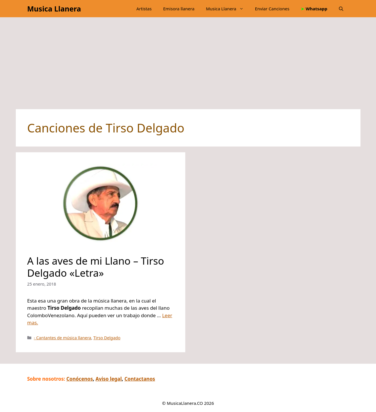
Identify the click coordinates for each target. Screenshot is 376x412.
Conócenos (79, 379)
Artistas (144, 8)
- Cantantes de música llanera (62, 337)
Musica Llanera (54, 9)
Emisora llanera (178, 8)
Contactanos (139, 379)
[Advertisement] (185, 66)
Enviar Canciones (272, 8)
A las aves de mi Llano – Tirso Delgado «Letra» (95, 267)
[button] (341, 8)
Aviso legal (109, 379)
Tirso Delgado (106, 337)
